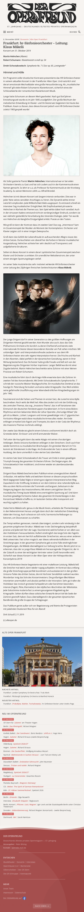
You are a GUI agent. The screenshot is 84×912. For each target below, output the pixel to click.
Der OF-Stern (23, 870)
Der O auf (12, 898)
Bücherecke (25, 866)
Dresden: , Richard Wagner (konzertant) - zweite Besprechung (37, 810)
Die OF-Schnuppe (10, 874)
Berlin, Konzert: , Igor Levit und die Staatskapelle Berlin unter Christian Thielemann (42, 806)
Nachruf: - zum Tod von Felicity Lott (32, 755)
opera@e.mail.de (19, 848)
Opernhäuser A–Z (10, 866)
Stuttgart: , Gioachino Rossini (21, 776)
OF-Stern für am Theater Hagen (20, 723)
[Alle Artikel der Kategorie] (42, 662)
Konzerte (25, 39)
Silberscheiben (9, 870)
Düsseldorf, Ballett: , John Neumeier (27, 762)
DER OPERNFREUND (12, 836)
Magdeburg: (16, 772)
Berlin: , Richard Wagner (19, 726)
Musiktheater (9, 862)
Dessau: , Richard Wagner (22, 765)
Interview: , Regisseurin (21, 801)
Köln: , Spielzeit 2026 (23, 790)
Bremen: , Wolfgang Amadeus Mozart (25, 751)
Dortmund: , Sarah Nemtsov (16, 817)
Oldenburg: (15, 744)
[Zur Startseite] (42, 13)
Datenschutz (20, 893)
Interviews (31, 862)
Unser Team (8, 888)
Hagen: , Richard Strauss (17, 748)
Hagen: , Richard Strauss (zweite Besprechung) (25, 737)
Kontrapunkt (25, 874)
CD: (23, 787)
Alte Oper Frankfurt (38, 39)
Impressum (8, 893)
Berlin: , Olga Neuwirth (16, 797)
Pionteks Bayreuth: (19, 783)
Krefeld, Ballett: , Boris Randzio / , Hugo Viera (32, 733)
